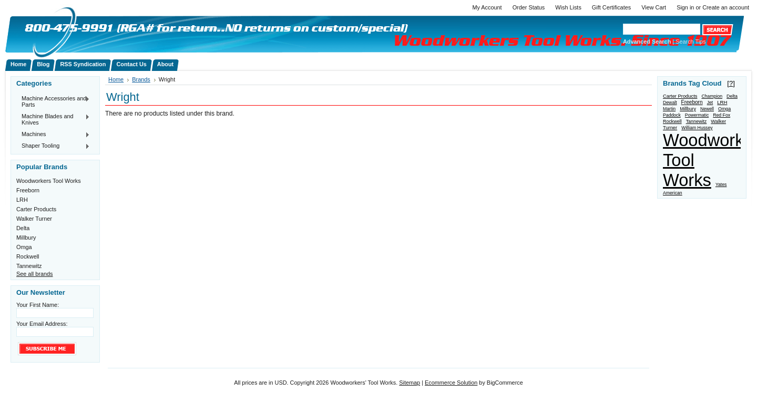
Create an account (725, 7)
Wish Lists (568, 7)
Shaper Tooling (53, 146)
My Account (487, 7)
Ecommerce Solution (451, 382)
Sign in (685, 7)
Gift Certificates (611, 7)
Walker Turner (34, 218)
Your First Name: (37, 305)
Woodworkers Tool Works (48, 181)
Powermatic (697, 115)
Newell (707, 108)
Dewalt (670, 102)
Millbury (26, 237)
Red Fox (721, 115)
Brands (141, 79)
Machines (53, 134)
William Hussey (696, 127)
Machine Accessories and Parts (53, 101)
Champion (711, 96)
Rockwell (27, 256)
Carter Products (36, 209)
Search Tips (690, 41)
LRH (22, 200)
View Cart (653, 7)
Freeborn (27, 190)
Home (116, 79)
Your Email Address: (42, 324)
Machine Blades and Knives (53, 119)
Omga (24, 247)
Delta (22, 228)
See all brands (34, 274)
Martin (669, 108)
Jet (710, 102)
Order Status (529, 7)
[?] (731, 83)
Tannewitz (29, 266)
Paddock (672, 115)
